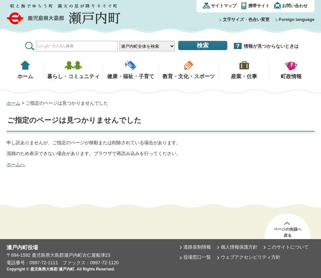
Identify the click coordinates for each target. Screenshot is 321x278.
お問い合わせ (295, 5)
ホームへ (16, 164)
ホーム (13, 103)
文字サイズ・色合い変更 (246, 19)
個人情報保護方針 (239, 247)
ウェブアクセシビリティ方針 (250, 257)
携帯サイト (259, 5)
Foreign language (296, 19)
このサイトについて (288, 247)
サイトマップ (223, 5)
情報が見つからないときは (271, 46)
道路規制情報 (197, 247)
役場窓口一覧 (197, 257)
